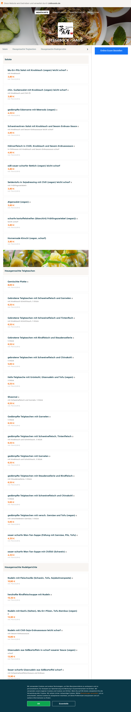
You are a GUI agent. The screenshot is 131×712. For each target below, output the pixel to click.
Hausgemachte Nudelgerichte (53, 49)
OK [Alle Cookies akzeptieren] (38, 704)
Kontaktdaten (77, 12)
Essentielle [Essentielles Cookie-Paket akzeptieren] (63, 704)
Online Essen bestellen (111, 50)
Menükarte (42, 12)
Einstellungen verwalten (89, 693)
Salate (5, 49)
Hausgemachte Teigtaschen (24, 49)
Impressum (93, 12)
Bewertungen (59, 12)
